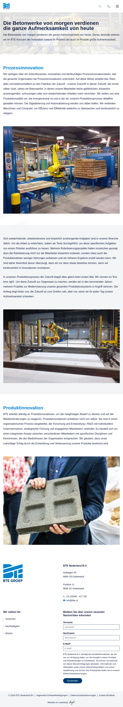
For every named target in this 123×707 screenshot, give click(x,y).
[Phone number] (109, 6)
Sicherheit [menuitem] (10, 619)
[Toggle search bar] (99, 6)
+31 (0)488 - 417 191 (75, 596)
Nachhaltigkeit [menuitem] (12, 626)
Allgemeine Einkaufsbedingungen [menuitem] (51, 695)
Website (51, 702)
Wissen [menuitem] (9, 633)
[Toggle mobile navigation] (117, 6)
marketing (63, 702)
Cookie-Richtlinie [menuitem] (107, 695)
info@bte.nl (70, 600)
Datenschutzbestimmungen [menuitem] (83, 695)
